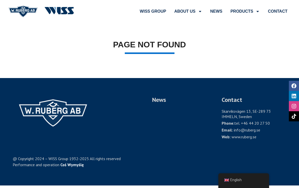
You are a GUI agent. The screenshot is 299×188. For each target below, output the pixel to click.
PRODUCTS (245, 11)
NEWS (216, 11)
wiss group (153, 11)
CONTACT (277, 11)
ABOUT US (188, 11)
